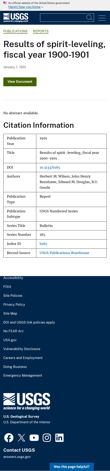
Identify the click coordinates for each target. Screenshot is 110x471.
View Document (19, 82)
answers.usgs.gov (17, 457)
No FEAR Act (13, 331)
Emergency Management (22, 375)
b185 (43, 244)
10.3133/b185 (50, 167)
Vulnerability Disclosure (21, 349)
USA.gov (10, 340)
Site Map (10, 313)
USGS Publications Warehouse (64, 253)
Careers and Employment (23, 358)
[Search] (90, 17)
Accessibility (13, 278)
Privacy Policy (14, 305)
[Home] (15, 21)
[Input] (67, 17)
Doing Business (15, 367)
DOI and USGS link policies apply (29, 322)
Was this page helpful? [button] (72, 467)
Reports (41, 31)
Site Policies (12, 296)
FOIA (7, 287)
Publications (15, 31)
